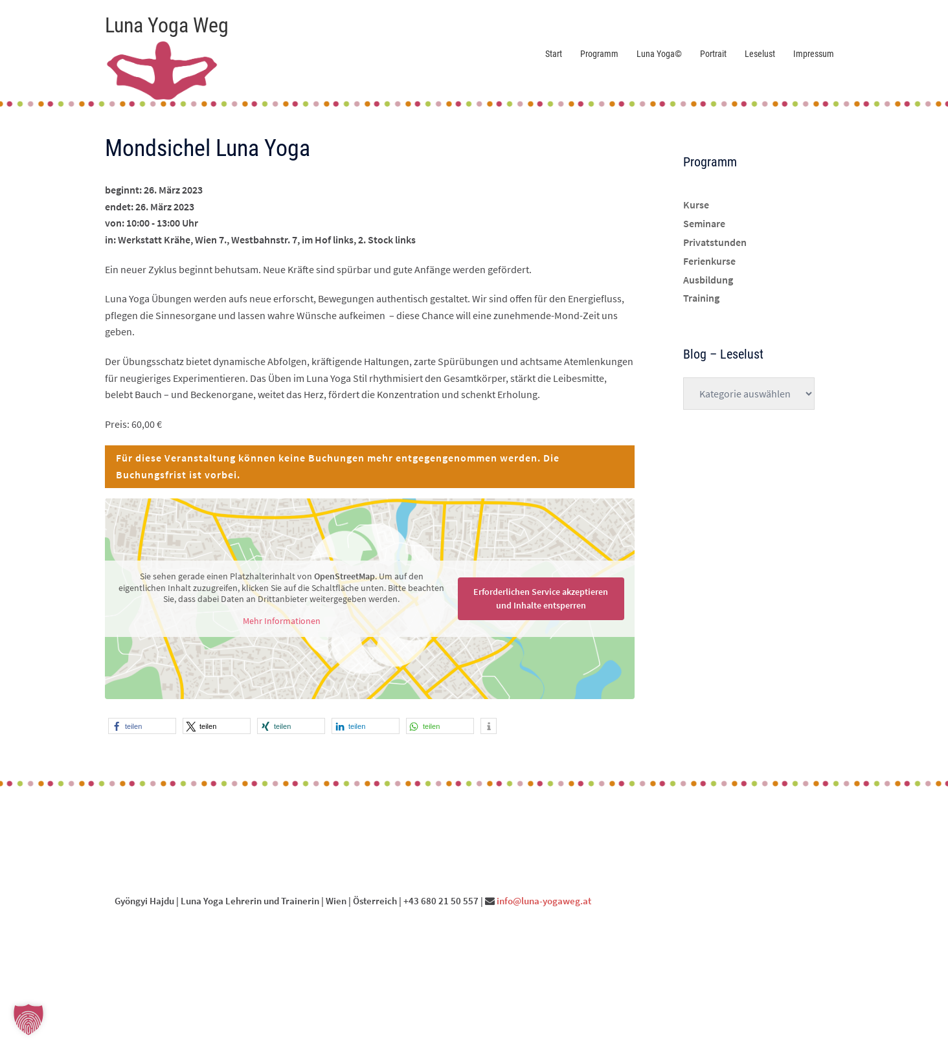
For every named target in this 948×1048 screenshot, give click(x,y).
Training (701, 297)
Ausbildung (708, 279)
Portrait (713, 54)
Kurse (696, 204)
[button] (142, 726)
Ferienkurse (709, 260)
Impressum (813, 54)
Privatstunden (715, 242)
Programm (599, 54)
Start (553, 54)
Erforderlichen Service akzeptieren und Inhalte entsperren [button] (540, 598)
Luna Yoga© (659, 54)
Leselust (760, 54)
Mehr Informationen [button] (282, 620)
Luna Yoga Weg (167, 25)
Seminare (704, 223)
